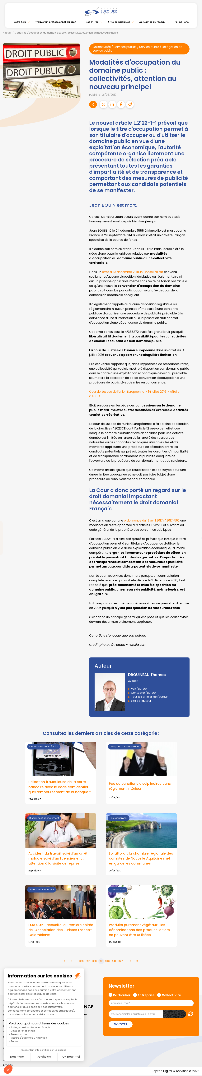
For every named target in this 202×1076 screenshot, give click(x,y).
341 (114, 962)
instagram (194, 546)
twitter (194, 523)
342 (121, 962)
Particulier (121, 996)
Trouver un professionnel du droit (55, 22)
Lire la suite (60, 917)
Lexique (8, 1061)
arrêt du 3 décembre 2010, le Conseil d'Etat (134, 272)
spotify (194, 553)
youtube (194, 538)
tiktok (194, 561)
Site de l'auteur (141, 701)
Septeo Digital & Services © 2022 (174, 1072)
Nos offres (92, 22)
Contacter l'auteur (143, 693)
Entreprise (146, 996)
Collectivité (171, 996)
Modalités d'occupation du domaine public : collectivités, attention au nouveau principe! (66, 32)
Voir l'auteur (139, 689)
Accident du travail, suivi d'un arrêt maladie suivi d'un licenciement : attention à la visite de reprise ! (58, 858)
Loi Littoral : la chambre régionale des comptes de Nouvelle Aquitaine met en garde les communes (141, 858)
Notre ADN (19, 22)
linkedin (194, 530)
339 (101, 962)
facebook (194, 515)
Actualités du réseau (152, 22)
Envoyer (120, 1025)
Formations (182, 22)
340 (107, 962)
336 (81, 962)
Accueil (7, 32)
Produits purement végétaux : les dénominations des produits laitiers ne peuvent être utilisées (139, 930)
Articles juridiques (119, 22)
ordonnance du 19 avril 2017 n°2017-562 (153, 520)
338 (94, 962)
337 (88, 962)
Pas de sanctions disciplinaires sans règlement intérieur (140, 786)
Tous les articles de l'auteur (149, 697)
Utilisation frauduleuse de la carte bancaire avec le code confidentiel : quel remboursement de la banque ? (59, 787)
